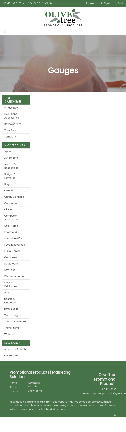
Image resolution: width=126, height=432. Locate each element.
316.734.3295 (108, 389)
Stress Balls (11, 309)
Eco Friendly (11, 232)
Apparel (9, 151)
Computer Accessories (11, 217)
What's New (11, 107)
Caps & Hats (11, 203)
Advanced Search (15, 349)
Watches (9, 334)
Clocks (8, 209)
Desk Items (11, 226)
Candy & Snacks (14, 197)
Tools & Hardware (15, 321)
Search (92, 3)
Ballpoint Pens (12, 124)
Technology (11, 315)
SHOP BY (47, 3)
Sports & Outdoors (10, 300)
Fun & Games (12, 251)
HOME (6, 3)
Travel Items (11, 328)
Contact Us (11, 355)
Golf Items (10, 257)
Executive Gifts (13, 238)
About (13, 387)
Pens (7, 292)
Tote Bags (10, 130)
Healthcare (11, 263)
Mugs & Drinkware (10, 284)
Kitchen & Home (14, 276)
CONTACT (34, 3)
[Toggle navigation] (5, 32)
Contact (15, 391)
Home (13, 383)
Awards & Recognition (11, 166)
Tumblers (10, 136)
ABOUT (16, 3)
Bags (7, 184)
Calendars (10, 190)
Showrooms (35, 391)
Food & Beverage (14, 244)
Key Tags (9, 270)
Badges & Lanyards (10, 176)
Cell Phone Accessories (11, 115)
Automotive (11, 158)
